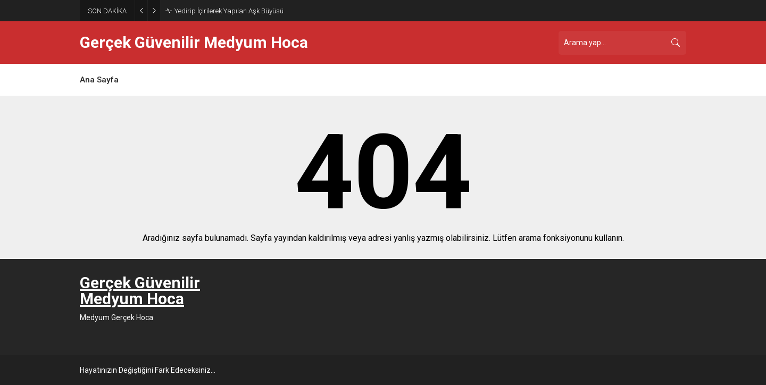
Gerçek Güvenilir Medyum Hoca (194, 43)
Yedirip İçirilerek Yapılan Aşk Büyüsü (229, 11)
